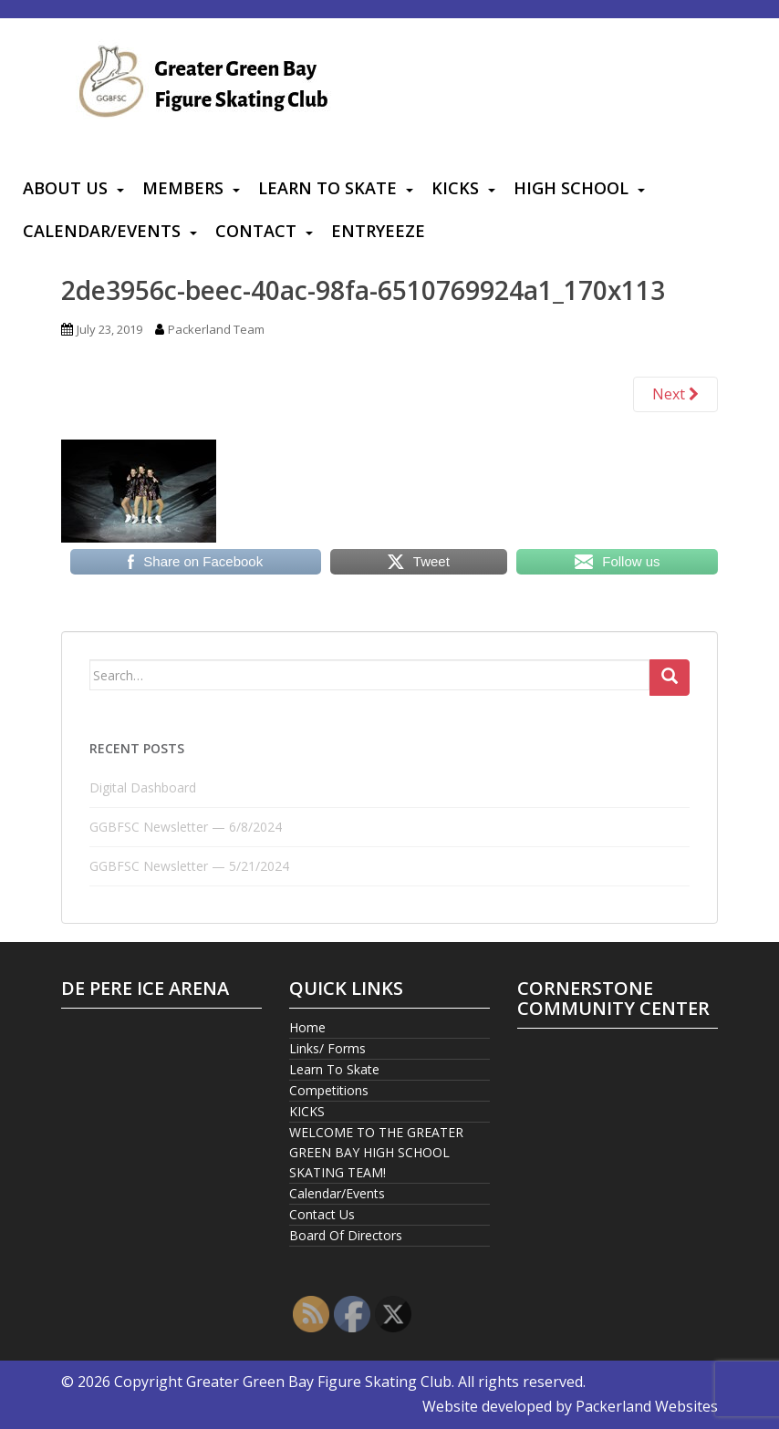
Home (307, 1027)
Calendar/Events (102, 231)
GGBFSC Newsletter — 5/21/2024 (189, 866)
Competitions (329, 1090)
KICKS (455, 188)
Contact (255, 231)
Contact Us (322, 1214)
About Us (65, 188)
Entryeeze (378, 231)
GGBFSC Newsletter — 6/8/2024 (185, 826)
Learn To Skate (327, 188)
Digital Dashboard (142, 787)
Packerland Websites (647, 1406)
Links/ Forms (327, 1048)
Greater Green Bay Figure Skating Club (319, 1382)
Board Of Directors (345, 1235)
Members (182, 188)
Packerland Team (216, 329)
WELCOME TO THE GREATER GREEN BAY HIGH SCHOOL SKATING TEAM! (376, 1152)
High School (571, 188)
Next (675, 394)
